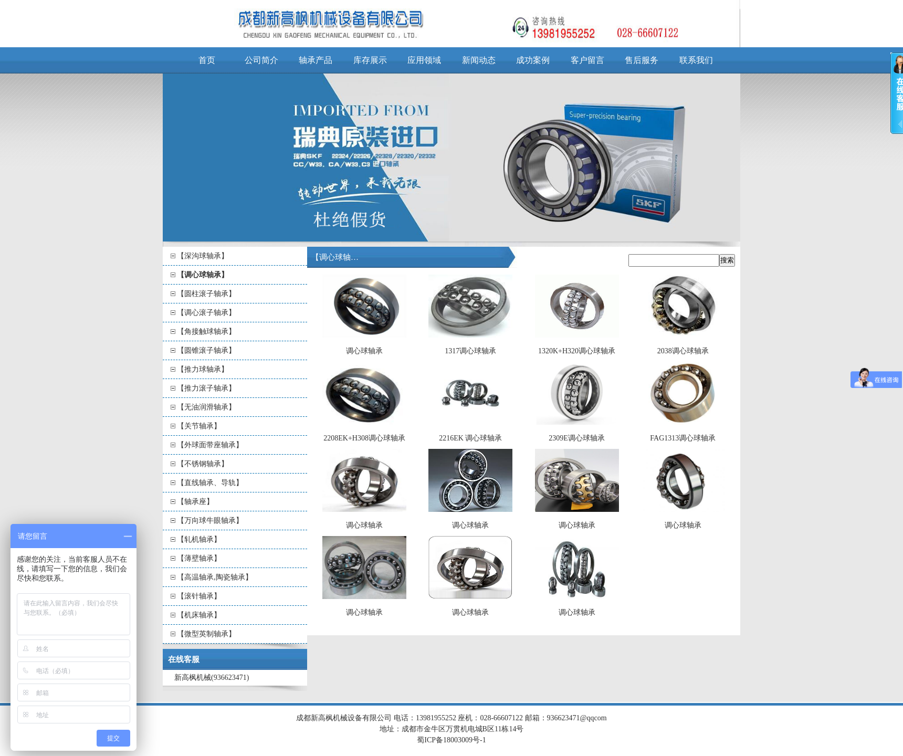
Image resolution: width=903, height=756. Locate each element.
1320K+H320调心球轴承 (576, 351)
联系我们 (696, 60)
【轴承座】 (195, 502)
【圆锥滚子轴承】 (206, 350)
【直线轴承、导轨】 (210, 483)
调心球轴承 (364, 351)
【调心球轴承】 (202, 275)
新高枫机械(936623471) (211, 677)
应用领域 (424, 60)
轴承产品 (315, 60)
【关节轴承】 (199, 426)
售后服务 (641, 60)
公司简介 (261, 60)
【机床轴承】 (199, 615)
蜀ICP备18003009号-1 (451, 740)
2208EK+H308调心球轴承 (364, 438)
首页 (206, 60)
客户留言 (587, 60)
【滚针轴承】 (199, 596)
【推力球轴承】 (202, 369)
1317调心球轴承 (470, 351)
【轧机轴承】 (199, 539)
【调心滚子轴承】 (206, 313)
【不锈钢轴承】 (202, 464)
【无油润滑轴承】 (206, 407)
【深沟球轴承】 (202, 256)
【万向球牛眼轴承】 (210, 520)
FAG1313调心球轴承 (683, 438)
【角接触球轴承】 (206, 331)
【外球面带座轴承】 (210, 445)
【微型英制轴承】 (206, 634)
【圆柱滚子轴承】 (206, 294)
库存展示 (370, 60)
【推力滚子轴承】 (206, 388)
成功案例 (533, 60)
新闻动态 (479, 60)
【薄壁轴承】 (199, 558)
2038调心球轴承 (683, 351)
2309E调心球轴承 (577, 438)
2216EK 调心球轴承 (470, 438)
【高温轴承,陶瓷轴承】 (215, 577)
